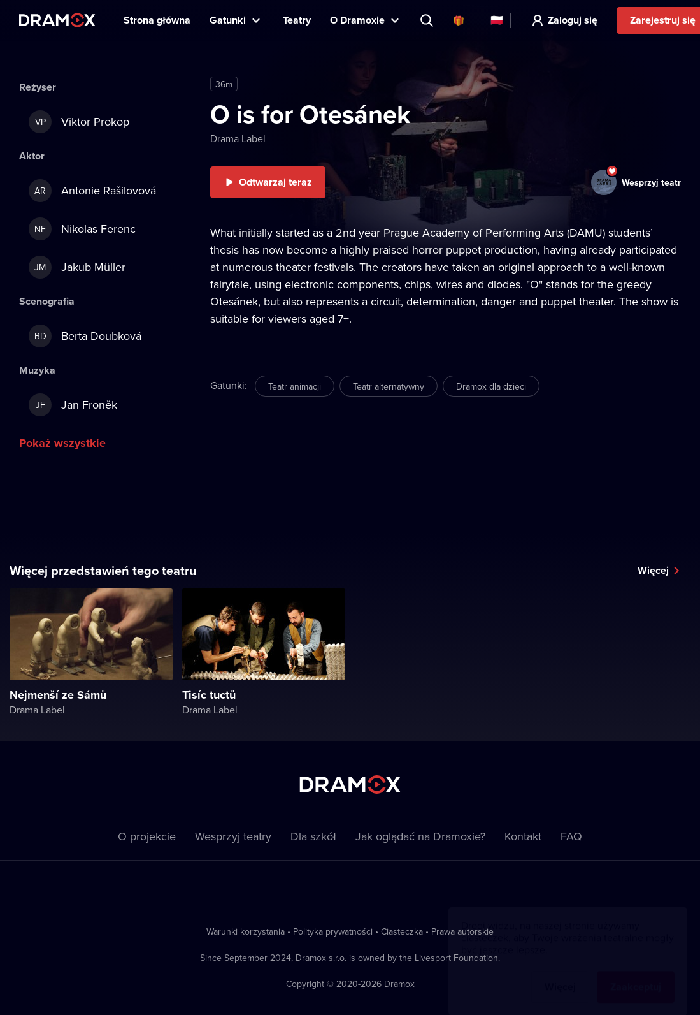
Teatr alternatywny (388, 386)
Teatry (297, 20)
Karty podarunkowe (459, 20)
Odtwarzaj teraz (275, 182)
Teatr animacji (294, 386)
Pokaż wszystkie (62, 443)
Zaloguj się (572, 20)
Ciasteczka (402, 931)
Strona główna (157, 20)
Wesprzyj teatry (233, 836)
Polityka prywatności (333, 931)
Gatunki (228, 20)
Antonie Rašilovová (92, 190)
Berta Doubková (85, 336)
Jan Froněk (73, 404)
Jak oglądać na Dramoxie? (420, 836)
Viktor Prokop (79, 121)
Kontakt (522, 836)
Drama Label (238, 138)
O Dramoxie (357, 20)
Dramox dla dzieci (491, 386)
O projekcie (147, 836)
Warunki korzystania (245, 931)
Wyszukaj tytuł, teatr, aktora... (428, 20)
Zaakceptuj (635, 974)
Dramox (57, 20)
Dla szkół (313, 836)
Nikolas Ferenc (82, 228)
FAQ (571, 836)
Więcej (653, 570)
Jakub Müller (77, 267)
